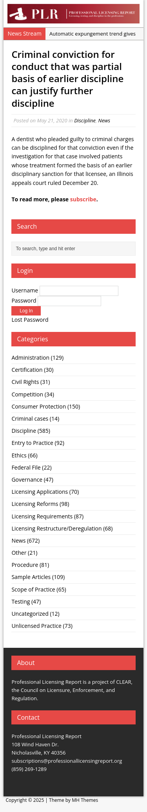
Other (18, 552)
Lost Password (29, 319)
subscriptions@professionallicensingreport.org (66, 760)
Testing (20, 601)
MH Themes (85, 800)
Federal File (25, 467)
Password (23, 300)
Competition (27, 394)
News (104, 120)
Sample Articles (31, 577)
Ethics (18, 455)
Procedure (24, 564)
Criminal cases (29, 418)
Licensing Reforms (34, 503)
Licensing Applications (39, 491)
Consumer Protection (38, 406)
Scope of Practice (33, 589)
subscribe (83, 199)
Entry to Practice (32, 442)
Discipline (85, 120)
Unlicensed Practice (36, 625)
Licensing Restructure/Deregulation (56, 528)
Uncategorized (29, 613)
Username (24, 290)
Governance (26, 479)
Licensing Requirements (42, 516)
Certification (26, 369)
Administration (30, 357)
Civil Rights (25, 381)
